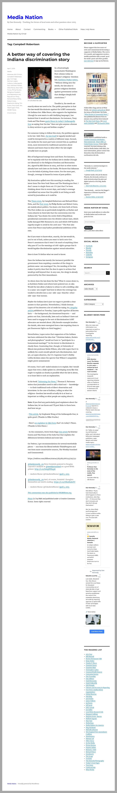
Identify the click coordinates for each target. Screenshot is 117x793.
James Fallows (90, 701)
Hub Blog (89, 696)
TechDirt (89, 759)
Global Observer (91, 694)
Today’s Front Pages (93, 763)
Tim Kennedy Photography (95, 761)
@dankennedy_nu (36, 464)
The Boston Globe (103, 123)
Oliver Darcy (90, 741)
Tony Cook (15, 105)
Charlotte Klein (91, 668)
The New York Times (93, 121)
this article (63, 432)
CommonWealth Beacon (94, 672)
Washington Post (13, 108)
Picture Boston (91, 745)
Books (50, 29)
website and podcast (98, 110)
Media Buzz (90, 723)
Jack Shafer (89, 699)
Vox (21, 105)
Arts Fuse (89, 654)
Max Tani (89, 721)
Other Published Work (68, 29)
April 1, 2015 (64, 474)
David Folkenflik (91, 683)
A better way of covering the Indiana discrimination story (38, 57)
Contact (27, 29)
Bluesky (88, 248)
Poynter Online (91, 747)
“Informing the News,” (47, 381)
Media (9, 71)
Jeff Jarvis (89, 705)
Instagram (89, 257)
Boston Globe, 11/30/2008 (94, 197)
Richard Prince (91, 752)
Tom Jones (89, 765)
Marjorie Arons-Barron (94, 716)
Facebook (89, 246)
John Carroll (90, 707)
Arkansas (10, 74)
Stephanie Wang (13, 103)
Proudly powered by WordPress (28, 784)
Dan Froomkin (91, 676)
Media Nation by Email (16, 34)
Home (10, 29)
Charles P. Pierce (91, 663)
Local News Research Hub (94, 712)
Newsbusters (90, 736)
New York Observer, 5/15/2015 (96, 186)
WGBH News (11, 110)
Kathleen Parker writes (68, 80)
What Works (90, 770)
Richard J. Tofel (91, 750)
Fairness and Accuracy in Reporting (98, 687)
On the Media (90, 743)
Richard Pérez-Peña (14, 99)
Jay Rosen (89, 703)
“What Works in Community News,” (96, 114)
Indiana (10, 83)
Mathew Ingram (91, 719)
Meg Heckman (91, 727)
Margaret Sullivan (92, 714)
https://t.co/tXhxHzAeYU (64, 482)
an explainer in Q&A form (45, 423)
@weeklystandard (53, 466)
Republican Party (13, 96)
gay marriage (12, 79)
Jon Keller (89, 710)
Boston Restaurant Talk (94, 659)
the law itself (51, 136)
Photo (30, 499)
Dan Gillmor (90, 679)
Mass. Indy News (88, 29)
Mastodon (89, 252)
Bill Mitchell (90, 656)
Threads (88, 250)
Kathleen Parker (16, 85)
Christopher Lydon (92, 670)
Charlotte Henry (91, 665)
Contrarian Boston (92, 674)
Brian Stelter (90, 661)
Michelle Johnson (92, 730)
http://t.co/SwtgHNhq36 (45, 469)
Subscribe (88, 228)
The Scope (89, 756)
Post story (44, 204)
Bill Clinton (18, 74)
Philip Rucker (16, 90)
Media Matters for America (95, 725)
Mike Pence (11, 88)
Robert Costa (11, 101)
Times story (36, 201)
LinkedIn (89, 255)
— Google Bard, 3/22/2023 (93, 170)
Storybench (90, 754)
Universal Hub (90, 767)
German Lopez (12, 81)
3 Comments (11, 113)
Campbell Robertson (14, 76)
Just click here (89, 61)
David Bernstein (91, 681)
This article (33, 414)
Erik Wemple (90, 685)
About (18, 29)
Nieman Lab (90, 739)
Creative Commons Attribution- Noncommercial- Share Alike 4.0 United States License (95, 142)
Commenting (39, 29)
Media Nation (25, 17)
